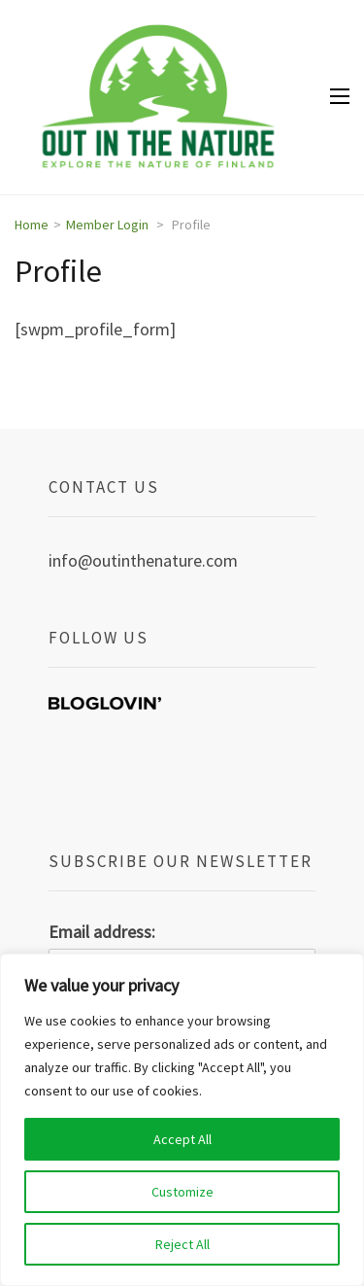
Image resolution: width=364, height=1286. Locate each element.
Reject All (182, 1244)
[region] (182, 1120)
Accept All (182, 1139)
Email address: (102, 932)
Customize (182, 1191)
